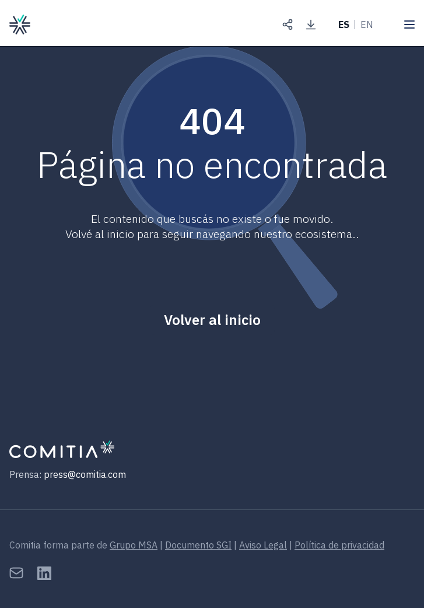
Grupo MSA (133, 545)
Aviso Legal (263, 545)
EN (366, 24)
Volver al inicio (212, 319)
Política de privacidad (339, 545)
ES (343, 24)
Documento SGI (198, 545)
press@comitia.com (85, 474)
